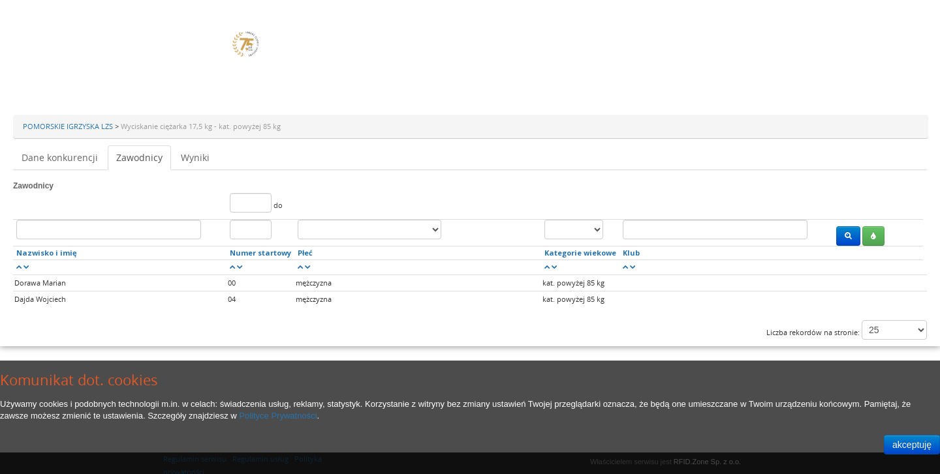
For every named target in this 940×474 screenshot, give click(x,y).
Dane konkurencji (60, 157)
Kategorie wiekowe (580, 253)
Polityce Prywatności (278, 416)
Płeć (305, 253)
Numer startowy (260, 253)
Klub (631, 253)
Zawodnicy (139, 157)
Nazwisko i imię (46, 253)
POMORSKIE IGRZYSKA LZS (69, 126)
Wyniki (195, 157)
